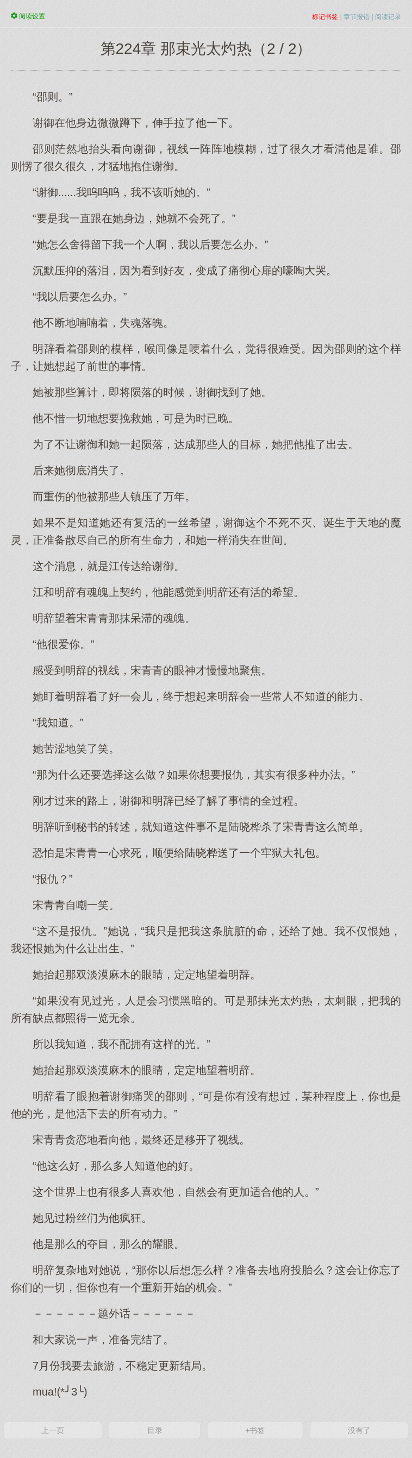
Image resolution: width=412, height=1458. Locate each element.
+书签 (255, 1430)
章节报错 (357, 17)
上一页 (52, 1430)
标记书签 (325, 17)
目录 (155, 1430)
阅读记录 (388, 17)
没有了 (359, 1430)
